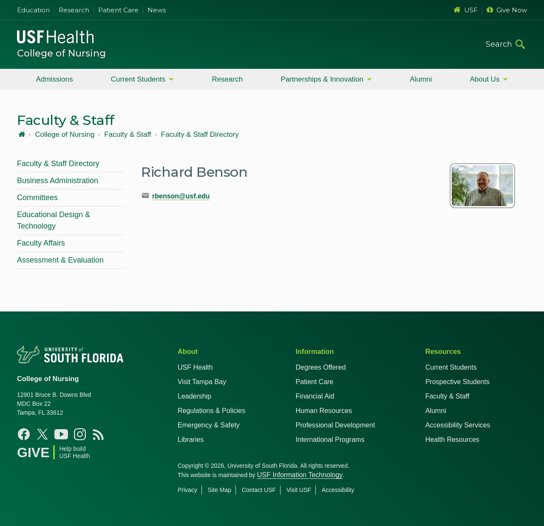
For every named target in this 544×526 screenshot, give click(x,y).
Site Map (219, 489)
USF (465, 10)
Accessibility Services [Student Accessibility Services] (457, 425)
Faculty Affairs (41, 243)
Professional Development (335, 425)
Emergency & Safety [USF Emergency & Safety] (209, 425)
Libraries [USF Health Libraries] (191, 439)
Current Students (138, 79)
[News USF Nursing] (98, 434)
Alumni (421, 79)
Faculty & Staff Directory (200, 135)
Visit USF (298, 489)
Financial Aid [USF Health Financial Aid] (315, 396)
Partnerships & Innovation (321, 79)
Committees (37, 197)
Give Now (507, 10)
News (156, 10)
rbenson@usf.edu (181, 196)
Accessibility (338, 489)
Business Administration (57, 180)
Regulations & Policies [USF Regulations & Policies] (211, 410)
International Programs (330, 439)
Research (74, 10)
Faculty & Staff (127, 135)
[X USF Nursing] (42, 434)
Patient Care (118, 10)
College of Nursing (61, 53)
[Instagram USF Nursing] (80, 434)
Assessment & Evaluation (60, 260)
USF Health (195, 367)
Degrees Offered (321, 367)
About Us (484, 79)
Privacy (187, 489)
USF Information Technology (300, 474)
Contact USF (259, 489)
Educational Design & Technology (53, 220)
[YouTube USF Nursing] (61, 434)
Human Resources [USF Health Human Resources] (324, 410)
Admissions (54, 79)
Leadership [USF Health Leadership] (194, 396)
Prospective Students (457, 381)
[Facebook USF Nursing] (24, 434)
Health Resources (452, 439)
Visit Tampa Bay (202, 381)
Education (33, 10)
